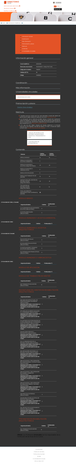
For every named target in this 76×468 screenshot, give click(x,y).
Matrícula (24, 46)
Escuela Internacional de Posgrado (36, 128)
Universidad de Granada (57, 2)
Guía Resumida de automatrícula (33, 142)
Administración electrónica (12, 6)
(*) (48, 205)
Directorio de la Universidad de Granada (11, 2)
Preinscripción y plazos (28, 43)
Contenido (24, 48)
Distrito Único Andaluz (24, 107)
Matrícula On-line (51, 117)
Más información (26, 41)
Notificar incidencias (10, 11)
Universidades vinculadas (28, 51)
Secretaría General (9, 8)
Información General (27, 36)
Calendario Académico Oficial (39, 123)
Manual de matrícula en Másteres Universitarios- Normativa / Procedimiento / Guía (37, 135)
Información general (24, 58)
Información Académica (14, 23)
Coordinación (25, 39)
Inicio (3, 23)
